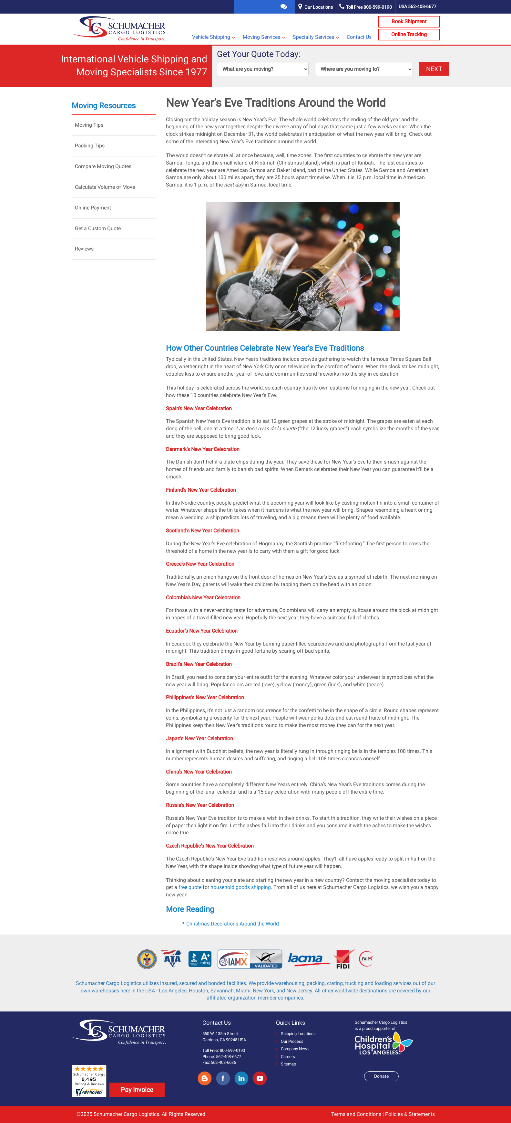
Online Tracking (409, 34)
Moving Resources (104, 105)
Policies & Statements (410, 1114)
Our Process (289, 1041)
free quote (190, 887)
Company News (293, 1048)
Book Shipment (409, 21)
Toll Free (365, 7)
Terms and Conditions (356, 1114)
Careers (285, 1056)
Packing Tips (90, 146)
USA (417, 6)
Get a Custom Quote (98, 228)
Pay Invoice (137, 1090)
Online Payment (93, 208)
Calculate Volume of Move (105, 187)
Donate (381, 1076)
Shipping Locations (296, 1033)
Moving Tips (89, 125)
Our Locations (318, 7)
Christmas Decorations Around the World (232, 924)
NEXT (434, 69)
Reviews (84, 249)
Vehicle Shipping (211, 37)
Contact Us (359, 37)
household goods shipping (240, 887)
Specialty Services (313, 37)
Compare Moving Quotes (103, 166)
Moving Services (261, 37)
